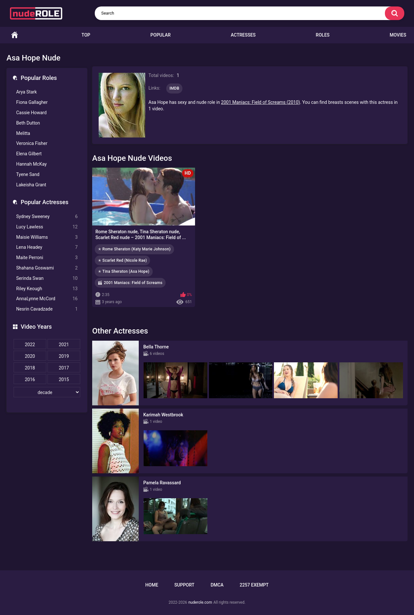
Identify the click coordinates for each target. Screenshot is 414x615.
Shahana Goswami (47, 268)
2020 (30, 356)
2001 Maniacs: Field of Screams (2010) (260, 102)
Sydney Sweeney (47, 216)
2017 (64, 367)
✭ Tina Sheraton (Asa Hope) (123, 271)
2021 (64, 344)
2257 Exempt (254, 585)
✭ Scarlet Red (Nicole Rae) (122, 260)
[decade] (47, 392)
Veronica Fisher (31, 143)
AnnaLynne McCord (47, 299)
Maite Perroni (47, 257)
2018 (30, 367)
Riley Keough (47, 288)
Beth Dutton (28, 123)
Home (14, 35)
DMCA (217, 585)
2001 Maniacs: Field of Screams (133, 282)
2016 (30, 379)
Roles (322, 35)
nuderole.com (200, 602)
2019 (64, 356)
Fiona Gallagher (32, 102)
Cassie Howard (31, 112)
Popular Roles (39, 77)
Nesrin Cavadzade (47, 309)
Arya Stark (26, 91)
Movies (398, 35)
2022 (30, 344)
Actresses (243, 35)
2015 (64, 379)
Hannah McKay (31, 164)
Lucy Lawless (47, 227)
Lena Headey (47, 247)
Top (86, 35)
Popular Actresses (44, 202)
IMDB (174, 88)
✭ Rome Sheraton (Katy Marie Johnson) (134, 249)
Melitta (23, 133)
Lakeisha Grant (31, 184)
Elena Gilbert (29, 153)
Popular (160, 35)
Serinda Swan (47, 278)
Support (184, 585)
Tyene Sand (27, 174)
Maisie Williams (47, 237)
